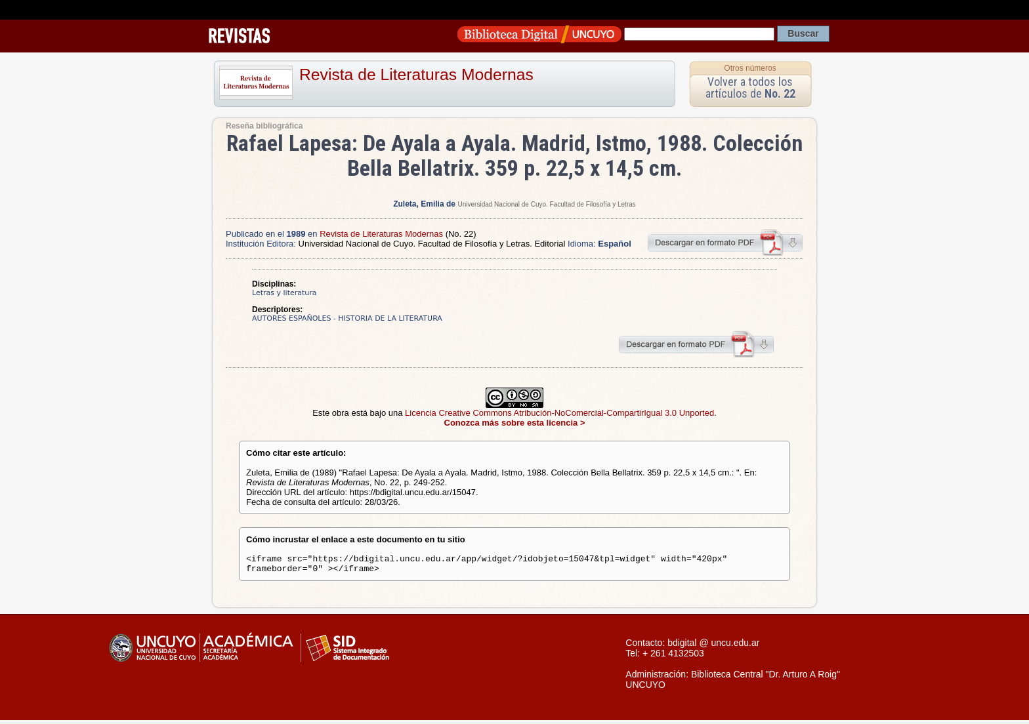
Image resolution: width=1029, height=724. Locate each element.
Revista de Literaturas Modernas (416, 74)
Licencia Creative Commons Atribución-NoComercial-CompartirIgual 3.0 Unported (559, 413)
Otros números (750, 68)
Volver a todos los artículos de (750, 87)
